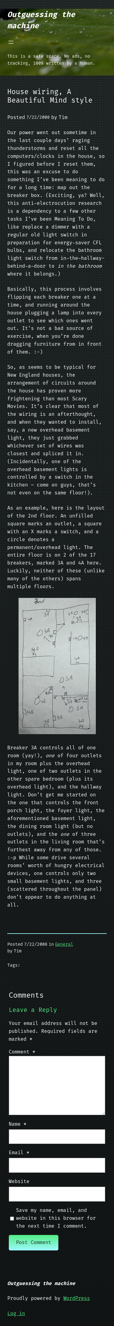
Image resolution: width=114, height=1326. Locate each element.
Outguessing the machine (41, 1283)
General (64, 944)
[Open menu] (11, 42)
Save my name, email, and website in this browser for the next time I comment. (56, 1218)
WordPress (76, 1298)
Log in (16, 1313)
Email (19, 1152)
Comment (22, 1052)
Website (19, 1181)
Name (17, 1124)
